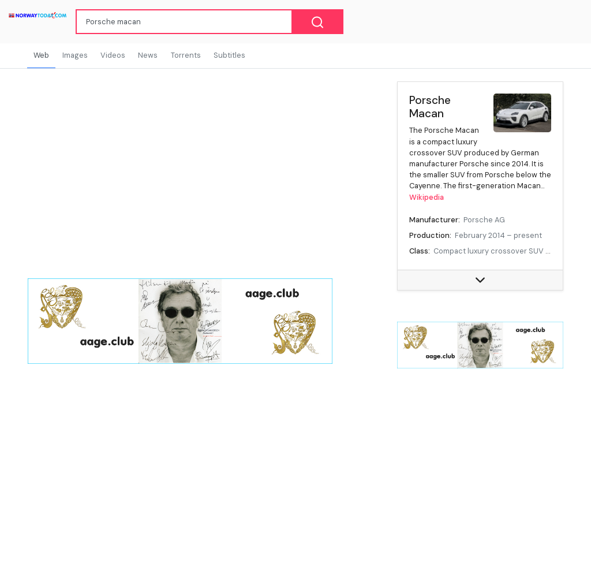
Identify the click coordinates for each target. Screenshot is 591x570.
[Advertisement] (480, 462)
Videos (112, 55)
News (148, 55)
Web (41, 55)
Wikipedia (426, 197)
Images (75, 55)
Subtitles (229, 55)
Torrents (186, 55)
